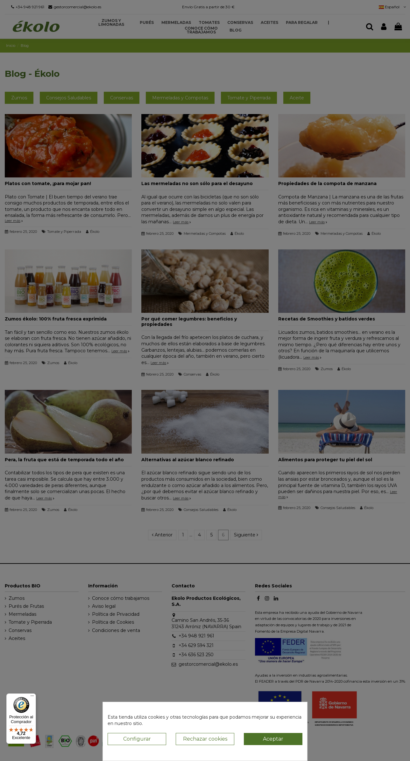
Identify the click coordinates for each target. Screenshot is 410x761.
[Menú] (32, 697)
